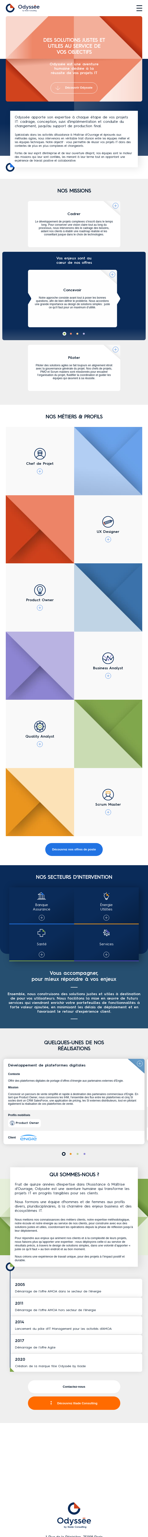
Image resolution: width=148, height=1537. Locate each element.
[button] (64, 334)
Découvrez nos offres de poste (74, 849)
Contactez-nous (74, 1386)
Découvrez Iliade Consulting (74, 1403)
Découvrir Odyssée (73, 88)
